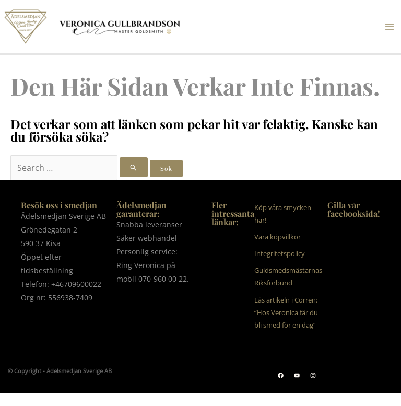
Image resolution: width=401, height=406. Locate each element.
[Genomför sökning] (134, 167)
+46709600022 (76, 284)
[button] (281, 375)
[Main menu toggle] (389, 26)
